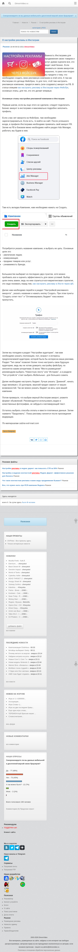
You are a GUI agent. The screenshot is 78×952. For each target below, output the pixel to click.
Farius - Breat (14, 590)
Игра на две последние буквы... (21, 707)
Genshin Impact (15, 570)
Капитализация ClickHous (19, 647)
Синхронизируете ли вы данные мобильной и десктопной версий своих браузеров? (38, 16)
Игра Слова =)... (15, 705)
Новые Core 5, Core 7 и (18, 659)
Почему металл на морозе (19, 653)
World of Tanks (14, 572)
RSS (44, 28)
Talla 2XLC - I (14, 614)
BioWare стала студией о (19, 668)
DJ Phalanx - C (14, 617)
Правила (7, 928)
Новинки (10, 556)
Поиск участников (10, 912)
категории (36, 28)
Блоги (6, 905)
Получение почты (10, 866)
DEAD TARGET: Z (16, 578)
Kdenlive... (13, 587)
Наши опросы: (14, 756)
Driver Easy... (14, 608)
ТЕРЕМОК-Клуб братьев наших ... (22, 713)
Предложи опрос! (27, 809)
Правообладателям (11, 931)
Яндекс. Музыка (15, 602)
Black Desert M (14, 567)
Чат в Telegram (9, 431)
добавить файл (15, 626)
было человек (28, 502)
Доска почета (9, 915)
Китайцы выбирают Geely (19, 650)
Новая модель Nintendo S (19, 662)
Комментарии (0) (13, 809)
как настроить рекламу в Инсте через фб (53, 284)
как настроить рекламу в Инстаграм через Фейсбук (43, 87)
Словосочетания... (16, 716)
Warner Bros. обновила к (18, 665)
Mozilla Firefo (14, 561)
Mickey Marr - (14, 599)
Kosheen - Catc (15, 593)
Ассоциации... (14, 702)
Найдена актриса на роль (19, 656)
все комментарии (12, 744)
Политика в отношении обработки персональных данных (39, 950)
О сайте (7, 908)
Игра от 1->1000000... (17, 699)
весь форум (10, 724)
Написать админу (10, 924)
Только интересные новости (18, 544)
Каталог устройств (11, 902)
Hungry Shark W (15, 581)
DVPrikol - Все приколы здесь (19, 541)
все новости (10, 682)
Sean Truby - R (14, 596)
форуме (21, 694)
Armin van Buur (15, 611)
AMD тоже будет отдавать (19, 674)
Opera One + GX (15, 605)
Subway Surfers (15, 584)
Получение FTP (10, 870)
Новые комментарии (17, 736)
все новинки (10, 631)
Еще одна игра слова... (18, 710)
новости (23, 643)
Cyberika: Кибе (14, 576)
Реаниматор (8, 899)
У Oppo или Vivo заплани (19, 671)
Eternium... (13, 564)
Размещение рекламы (12, 921)
